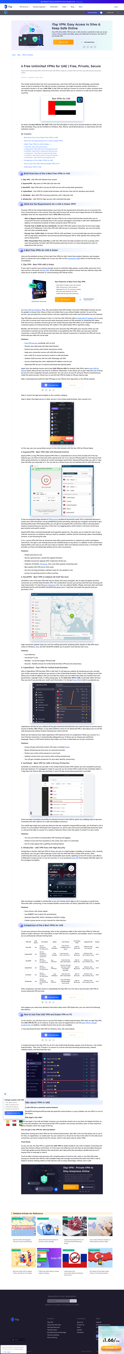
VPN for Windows (68, 1218)
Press (78, 1327)
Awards (79, 1330)
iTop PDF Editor (52, 1330)
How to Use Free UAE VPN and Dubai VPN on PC (41, 164)
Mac (37, 647)
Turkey (67, 747)
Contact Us (80, 1325)
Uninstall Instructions (103, 1325)
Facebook (80, 1332)
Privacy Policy (100, 1351)
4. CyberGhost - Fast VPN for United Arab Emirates (40, 153)
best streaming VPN (51, 585)
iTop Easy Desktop (53, 1335)
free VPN (76, 680)
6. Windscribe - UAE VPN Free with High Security (39, 157)
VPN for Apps (16, 1250)
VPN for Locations (27, 55)
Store (80, 7)
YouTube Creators (101, 1339)
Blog (19, 55)
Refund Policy (100, 1327)
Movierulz (43, 564)
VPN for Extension (43, 1218)
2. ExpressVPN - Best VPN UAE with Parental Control (41, 149)
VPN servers (53, 519)
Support (98, 1322)
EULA (111, 1351)
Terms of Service (86, 1351)
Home (14, 55)
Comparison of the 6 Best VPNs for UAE (38, 160)
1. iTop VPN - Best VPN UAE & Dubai (35, 147)
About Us (80, 1322)
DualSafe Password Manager (56, 1332)
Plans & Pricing (52, 1337)
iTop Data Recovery (53, 1327)
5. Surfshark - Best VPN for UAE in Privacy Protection (41, 155)
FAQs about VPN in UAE (32, 167)
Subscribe (73, 1301)
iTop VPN (45, 270)
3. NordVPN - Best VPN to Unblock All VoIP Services (40, 151)
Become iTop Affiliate (104, 1336)
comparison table (73, 258)
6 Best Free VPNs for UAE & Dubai (37, 144)
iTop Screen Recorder (54, 1325)
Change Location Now (13, 1113)
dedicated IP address (86, 318)
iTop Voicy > (79, 1)
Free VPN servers (31, 343)
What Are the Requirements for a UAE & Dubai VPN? (43, 141)
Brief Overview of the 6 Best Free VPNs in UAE (41, 137)
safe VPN (75, 858)
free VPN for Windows (33, 310)
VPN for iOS (92, 1218)
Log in (116, 7)
